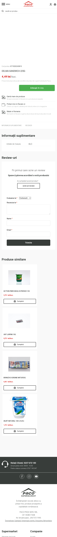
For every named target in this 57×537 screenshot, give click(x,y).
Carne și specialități (9, 467)
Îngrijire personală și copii (12, 470)
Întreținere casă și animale (12, 474)
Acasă (32, 456)
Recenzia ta (12, 203)
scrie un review (28, 186)
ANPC (4, 506)
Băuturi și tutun (7, 460)
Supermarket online (37, 460)
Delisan (33, 470)
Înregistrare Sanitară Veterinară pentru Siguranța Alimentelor (28, 440)
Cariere (33, 474)
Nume (10, 219)
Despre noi (34, 463)
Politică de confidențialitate (12, 495)
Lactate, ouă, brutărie (10, 478)
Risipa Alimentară (37, 481)
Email (9, 230)
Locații (32, 467)
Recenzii (28, 125)
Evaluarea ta (12, 198)
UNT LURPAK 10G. (37, 292)
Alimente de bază (8, 456)
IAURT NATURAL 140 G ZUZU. (41, 338)
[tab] (12, 125)
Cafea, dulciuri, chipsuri (10, 463)
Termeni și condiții (9, 499)
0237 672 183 (30, 382)
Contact (33, 478)
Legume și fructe (8, 481)
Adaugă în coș (37, 88)
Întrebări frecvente (9, 502)
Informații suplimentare (12, 125)
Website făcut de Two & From (29, 534)
